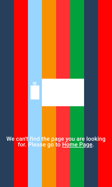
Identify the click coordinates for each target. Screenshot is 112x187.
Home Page (77, 144)
